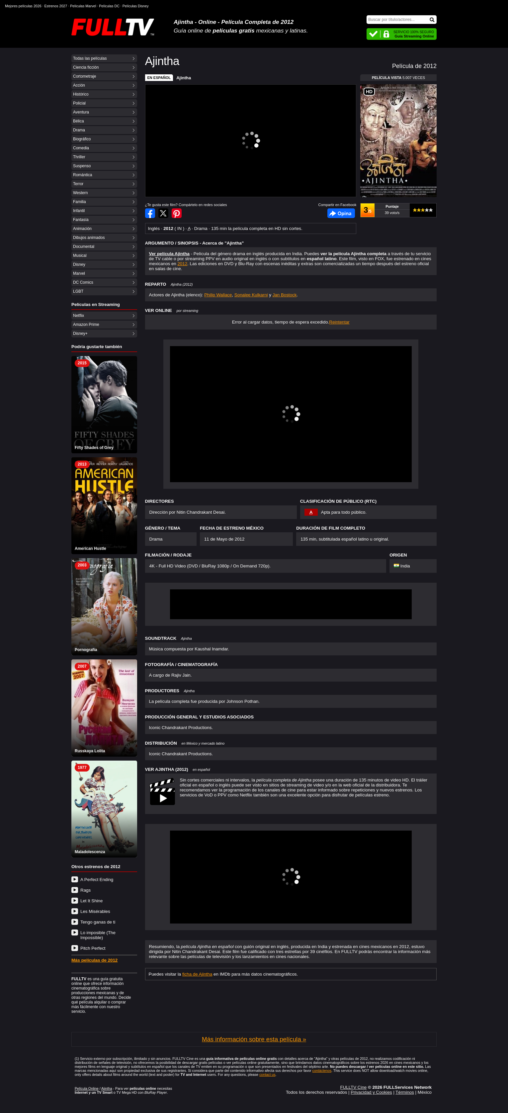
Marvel (79, 273)
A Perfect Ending (96, 879)
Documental (83, 246)
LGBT (78, 291)
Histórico (81, 94)
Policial (79, 103)
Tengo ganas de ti (97, 922)
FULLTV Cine (353, 1087)
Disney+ (80, 333)
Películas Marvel (83, 6)
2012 (182, 263)
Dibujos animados (89, 237)
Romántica (82, 175)
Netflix (78, 315)
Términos (404, 1092)
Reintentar (339, 322)
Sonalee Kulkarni (251, 294)
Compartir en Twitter (163, 213)
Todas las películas (90, 58)
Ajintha (183, 77)
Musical (80, 255)
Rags (85, 890)
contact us (267, 1074)
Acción (79, 85)
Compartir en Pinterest (177, 213)
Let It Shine (91, 900)
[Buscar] (402, 19)
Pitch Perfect (93, 948)
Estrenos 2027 (55, 6)
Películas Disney (136, 6)
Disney (79, 264)
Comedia (81, 148)
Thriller (79, 157)
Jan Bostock (285, 294)
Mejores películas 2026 (23, 6)
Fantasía (81, 219)
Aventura (81, 112)
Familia (79, 201)
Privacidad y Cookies (371, 1092)
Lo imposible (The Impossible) (98, 935)
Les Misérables (95, 911)
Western (80, 192)
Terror (78, 184)
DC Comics (83, 282)
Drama (79, 130)
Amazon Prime (86, 324)
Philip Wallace (218, 294)
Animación (82, 228)
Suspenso (82, 166)
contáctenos (321, 1071)
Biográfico (82, 139)
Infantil (79, 210)
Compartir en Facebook (150, 213)
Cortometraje (84, 76)
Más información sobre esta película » (254, 1039)
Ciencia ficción (86, 67)
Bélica (78, 121)
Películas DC (109, 6)
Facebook (341, 213)
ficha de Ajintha (197, 974)
